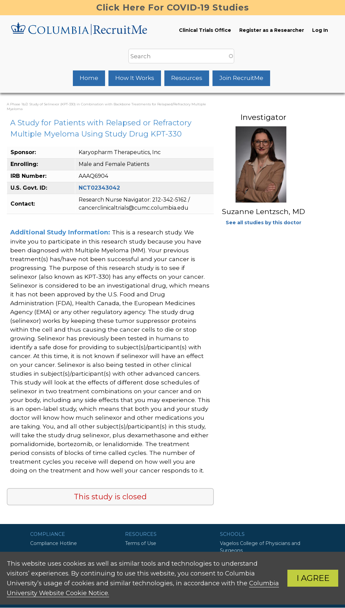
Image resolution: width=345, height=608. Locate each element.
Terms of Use (140, 543)
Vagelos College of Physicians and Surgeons (260, 546)
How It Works (134, 78)
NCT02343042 (99, 188)
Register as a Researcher (271, 30)
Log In (320, 30)
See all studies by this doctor (263, 222)
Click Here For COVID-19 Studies (172, 7)
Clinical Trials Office (205, 30)
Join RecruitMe (241, 78)
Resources (186, 78)
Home (89, 78)
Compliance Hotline (53, 543)
